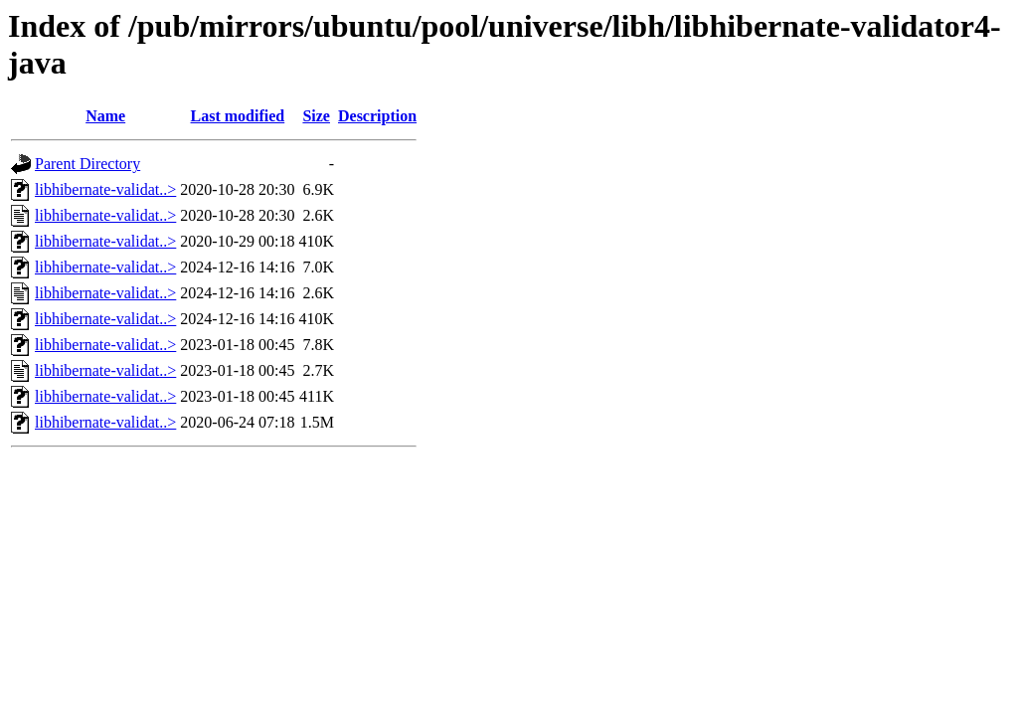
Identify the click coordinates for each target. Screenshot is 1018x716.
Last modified (238, 115)
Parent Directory (87, 163)
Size (316, 115)
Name (105, 115)
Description (377, 115)
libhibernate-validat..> (105, 189)
